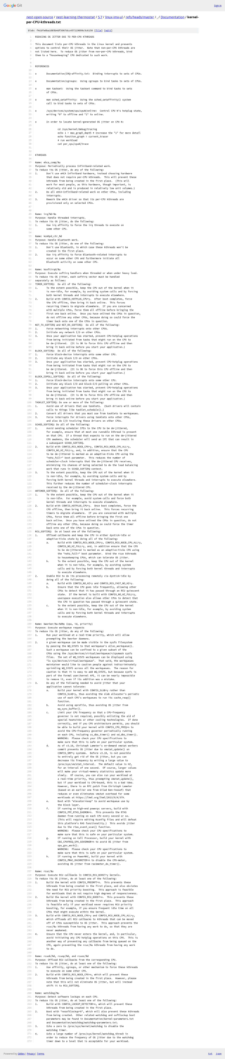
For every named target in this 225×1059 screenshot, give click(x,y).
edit (108, 30)
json (218, 1053)
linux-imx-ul (114, 17)
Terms (40, 1053)
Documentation (172, 17)
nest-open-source (39, 17)
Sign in (217, 5)
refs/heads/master (140, 17)
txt (210, 1053)
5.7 (100, 17)
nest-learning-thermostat (75, 17)
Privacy (31, 1053)
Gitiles (21, 1053)
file (98, 30)
